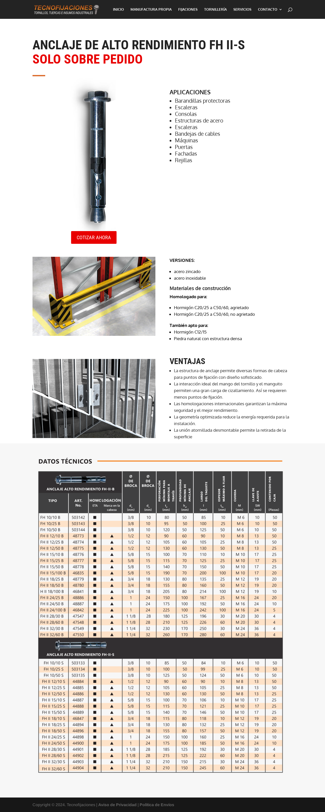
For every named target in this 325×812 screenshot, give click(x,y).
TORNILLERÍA (215, 9)
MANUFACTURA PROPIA (151, 9)
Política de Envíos (157, 805)
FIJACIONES (188, 9)
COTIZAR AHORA (94, 237)
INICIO (118, 9)
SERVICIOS (242, 9)
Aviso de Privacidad (117, 805)
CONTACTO (267, 9)
